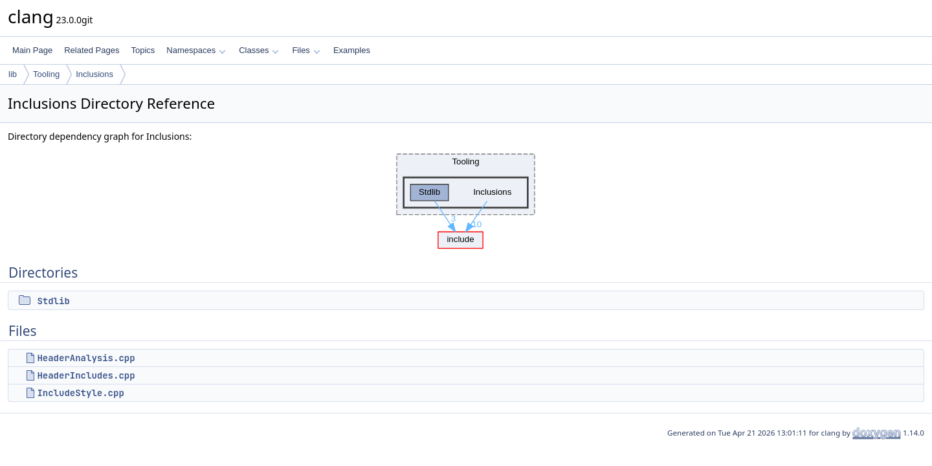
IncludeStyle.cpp (80, 393)
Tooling (46, 74)
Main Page (32, 50)
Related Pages (91, 50)
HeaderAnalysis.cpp (86, 358)
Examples (351, 50)
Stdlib (53, 301)
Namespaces (195, 50)
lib (12, 74)
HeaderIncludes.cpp (86, 375)
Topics (143, 50)
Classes (259, 50)
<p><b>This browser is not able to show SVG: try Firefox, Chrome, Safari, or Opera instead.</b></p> (466, 198)
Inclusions (94, 74)
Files (306, 50)
